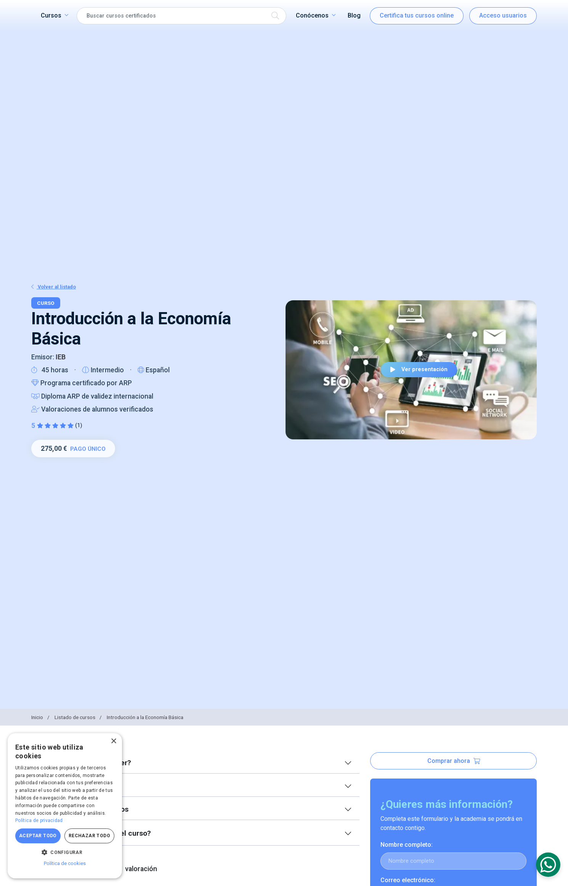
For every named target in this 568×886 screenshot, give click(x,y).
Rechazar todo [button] (89, 835)
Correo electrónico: (407, 880)
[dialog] (65, 805)
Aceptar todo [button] (38, 835)
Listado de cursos (79, 717)
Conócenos (311, 15)
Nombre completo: (406, 844)
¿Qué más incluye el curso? (95, 833)
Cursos (51, 15)
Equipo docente (75, 786)
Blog (353, 15)
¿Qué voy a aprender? (85, 762)
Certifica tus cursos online (417, 15)
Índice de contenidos (83, 809)
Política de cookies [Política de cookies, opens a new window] (65, 863)
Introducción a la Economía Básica (145, 717)
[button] (64, 852)
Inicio (41, 717)
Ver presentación (419, 369)
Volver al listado (53, 287)
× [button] (113, 741)
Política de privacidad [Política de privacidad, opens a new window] (39, 820)
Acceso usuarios (503, 15)
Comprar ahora (453, 760)
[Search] (181, 15)
